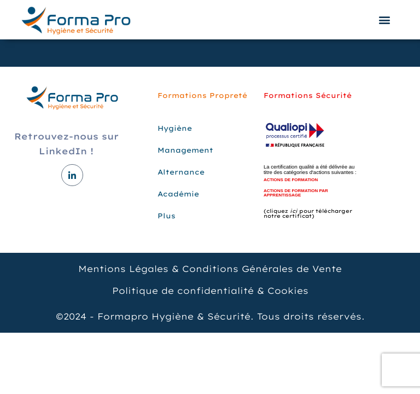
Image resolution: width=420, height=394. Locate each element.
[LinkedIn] (72, 175)
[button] (385, 20)
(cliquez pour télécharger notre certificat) (308, 213)
